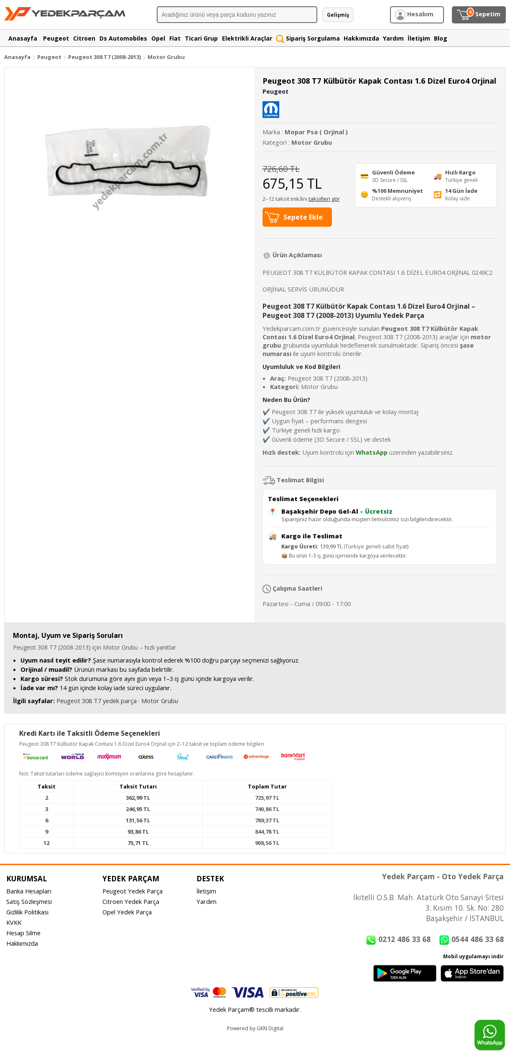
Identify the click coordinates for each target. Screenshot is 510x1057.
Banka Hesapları (28, 891)
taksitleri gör (324, 198)
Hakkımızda (22, 943)
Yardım (206, 901)
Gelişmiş (338, 14)
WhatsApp (372, 452)
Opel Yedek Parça (127, 912)
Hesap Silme (23, 933)
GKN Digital (270, 1028)
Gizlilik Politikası (27, 912)
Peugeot (49, 57)
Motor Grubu (166, 57)
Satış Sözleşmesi (29, 901)
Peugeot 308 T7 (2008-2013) (105, 57)
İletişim (206, 891)
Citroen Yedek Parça (130, 901)
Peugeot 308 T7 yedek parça (96, 700)
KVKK (13, 922)
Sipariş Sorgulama (308, 38)
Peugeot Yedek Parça (132, 891)
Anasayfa (17, 57)
